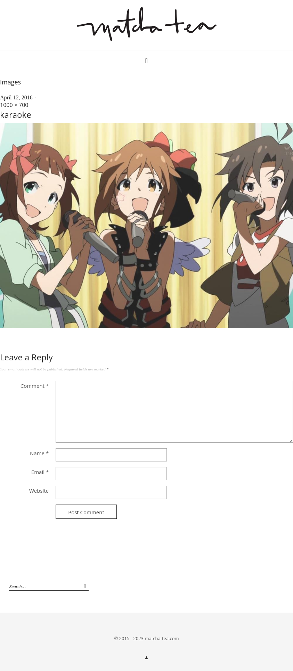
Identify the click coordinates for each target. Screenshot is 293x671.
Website (39, 490)
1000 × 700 (14, 105)
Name (39, 453)
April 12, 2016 (16, 97)
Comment (35, 385)
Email (40, 471)
